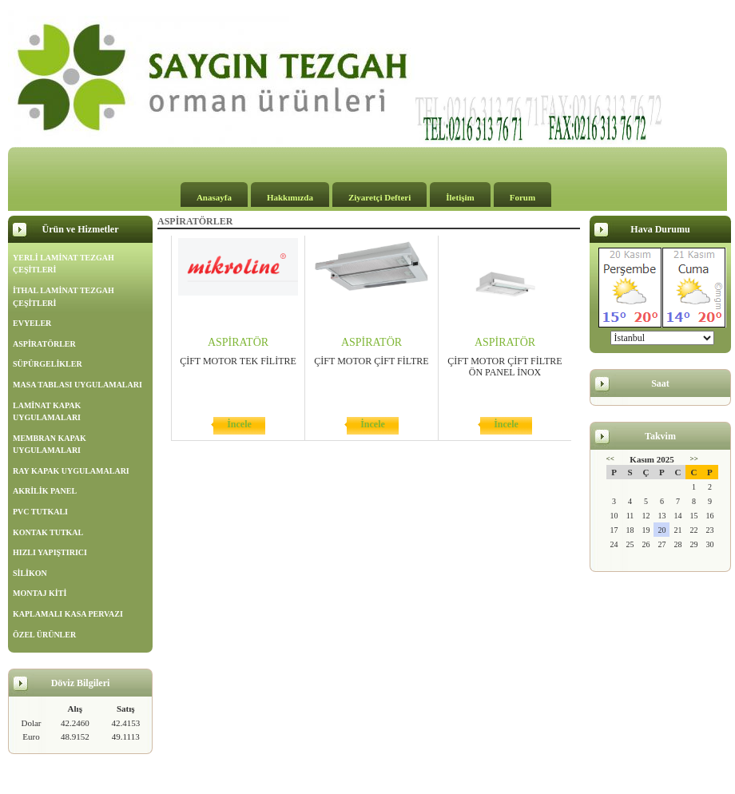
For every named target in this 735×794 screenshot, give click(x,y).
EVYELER (32, 323)
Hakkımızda (290, 197)
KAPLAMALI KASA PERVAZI (68, 613)
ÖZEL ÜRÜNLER (44, 634)
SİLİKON (30, 573)
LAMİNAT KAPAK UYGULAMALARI (47, 412)
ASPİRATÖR (238, 342)
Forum (522, 197)
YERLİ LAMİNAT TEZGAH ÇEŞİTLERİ (63, 264)
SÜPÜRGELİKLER (47, 363)
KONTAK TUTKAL (48, 532)
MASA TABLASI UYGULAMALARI (77, 384)
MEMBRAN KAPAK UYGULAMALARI (49, 444)
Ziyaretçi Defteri (379, 197)
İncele (239, 424)
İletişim (460, 197)
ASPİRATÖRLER (44, 343)
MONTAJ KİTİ (39, 593)
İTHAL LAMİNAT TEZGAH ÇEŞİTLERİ (63, 297)
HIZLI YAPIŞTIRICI (50, 552)
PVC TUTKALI (40, 511)
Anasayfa (214, 197)
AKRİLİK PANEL (45, 490)
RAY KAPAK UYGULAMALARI (71, 470)
